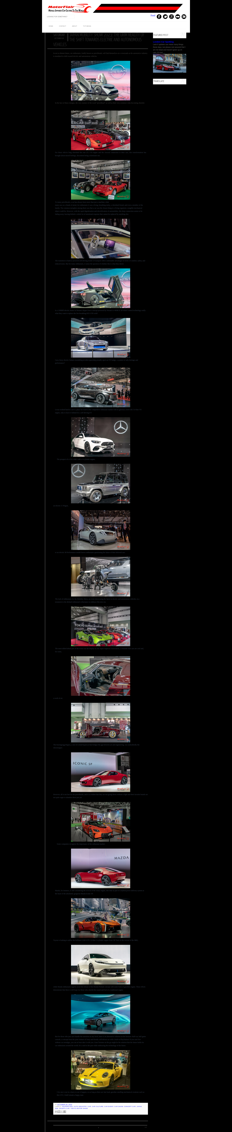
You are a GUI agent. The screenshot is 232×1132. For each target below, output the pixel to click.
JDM (56, 1108)
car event (108, 1106)
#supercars (67, 1106)
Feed (153, 15)
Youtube (177, 16)
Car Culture (97, 1106)
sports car (64, 1108)
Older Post (145, 1127)
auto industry (80, 1106)
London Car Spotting (163, 42)
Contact (62, 26)
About (74, 26)
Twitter (165, 16)
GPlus (171, 16)
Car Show (118, 1106)
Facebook (159, 16)
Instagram (184, 16)
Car (89, 1106)
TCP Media (87, 26)
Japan (139, 1106)
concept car (130, 1106)
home (51, 26)
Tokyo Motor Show (79, 1108)
